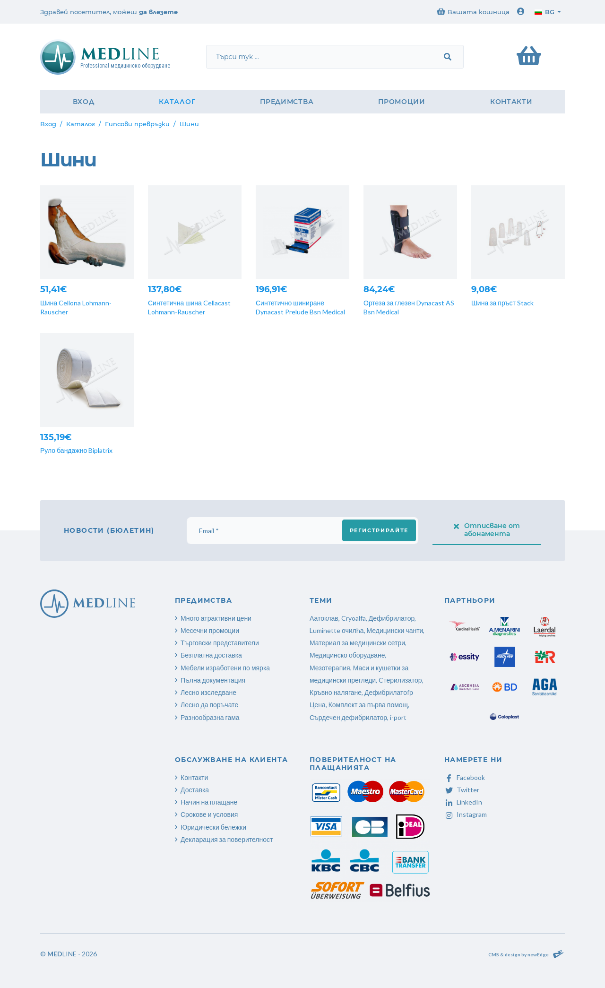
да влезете (158, 12)
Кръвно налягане (336, 692)
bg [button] (544, 12)
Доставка (195, 790)
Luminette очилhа (337, 630)
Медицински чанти (395, 630)
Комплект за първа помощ (368, 705)
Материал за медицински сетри (357, 643)
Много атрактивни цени (216, 618)
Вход (84, 101)
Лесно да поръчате (209, 705)
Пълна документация (213, 680)
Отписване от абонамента (487, 529)
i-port (398, 717)
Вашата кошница (473, 12)
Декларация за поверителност (227, 839)
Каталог (177, 101)
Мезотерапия (330, 668)
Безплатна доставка (211, 655)
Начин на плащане (209, 802)
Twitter (461, 790)
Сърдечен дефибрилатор (348, 717)
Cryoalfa (353, 618)
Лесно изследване (208, 692)
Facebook (464, 777)
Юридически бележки (213, 827)
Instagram (465, 814)
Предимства (286, 101)
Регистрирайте (379, 530)
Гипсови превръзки (137, 124)
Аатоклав (324, 618)
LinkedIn (463, 802)
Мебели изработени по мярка (225, 668)
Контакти (511, 101)
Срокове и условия (209, 814)
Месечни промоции (210, 630)
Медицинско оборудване (347, 655)
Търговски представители (220, 643)
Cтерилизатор (400, 680)
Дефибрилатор (392, 618)
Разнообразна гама (210, 717)
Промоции (401, 101)
